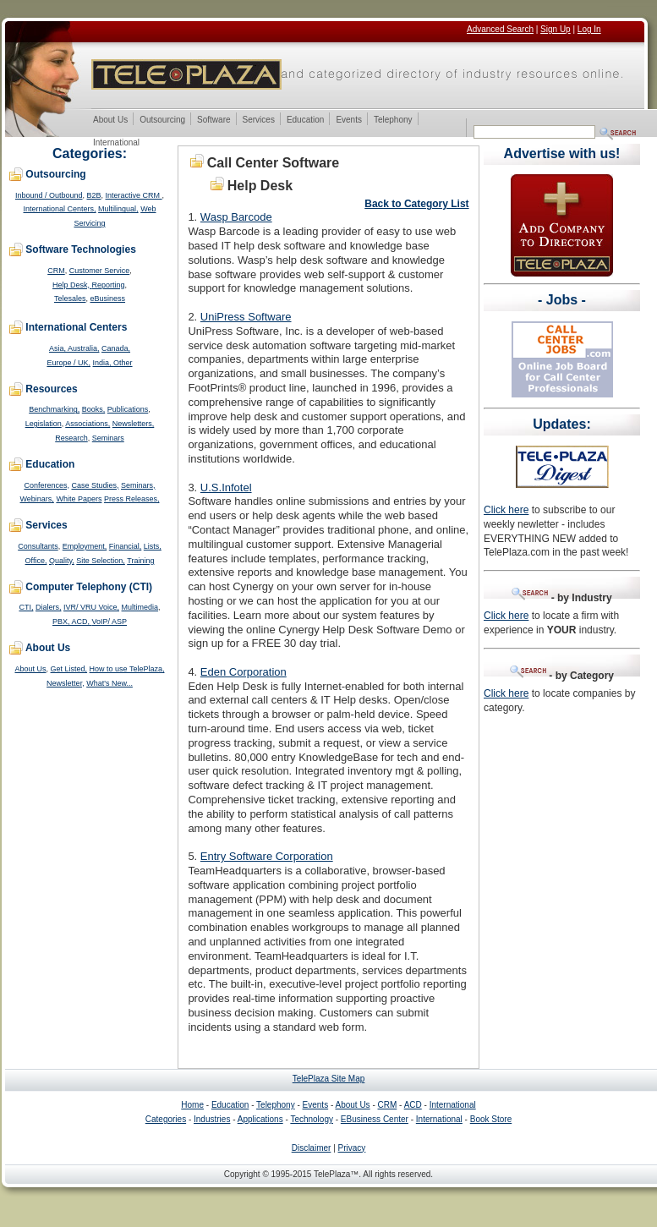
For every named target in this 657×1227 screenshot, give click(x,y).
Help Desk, (72, 285)
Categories (165, 1119)
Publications (128, 409)
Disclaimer (311, 1148)
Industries (212, 1119)
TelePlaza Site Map (329, 1078)
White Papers (78, 499)
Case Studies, (94, 485)
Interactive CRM (134, 195)
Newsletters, (133, 423)
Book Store (491, 1119)
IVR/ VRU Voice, (91, 607)
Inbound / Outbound (49, 195)
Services (258, 120)
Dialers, (49, 607)
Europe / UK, (68, 363)
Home (192, 1104)
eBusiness (108, 298)
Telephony (393, 120)
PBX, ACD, (72, 621)
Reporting (107, 285)
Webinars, (37, 499)
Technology (311, 1119)
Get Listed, (69, 669)
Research (71, 438)
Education (304, 120)
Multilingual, (118, 209)
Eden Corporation (243, 672)
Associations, (87, 423)
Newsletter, (66, 683)
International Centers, (60, 209)
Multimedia (140, 607)
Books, (94, 409)
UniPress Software (246, 316)
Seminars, (138, 485)
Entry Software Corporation (266, 856)
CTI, (26, 607)
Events (348, 120)
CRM (56, 270)
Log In (589, 29)
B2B (94, 195)
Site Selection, (100, 560)
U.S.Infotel (226, 487)
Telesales (70, 298)
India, (103, 363)
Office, (36, 560)
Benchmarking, (54, 409)
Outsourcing (162, 120)
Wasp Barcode (236, 217)
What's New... (109, 683)
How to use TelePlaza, (127, 669)
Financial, (125, 546)
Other (123, 363)
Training (140, 560)
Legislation (43, 423)
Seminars (108, 438)
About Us (110, 120)
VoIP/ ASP (110, 621)
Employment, (85, 546)
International (116, 143)
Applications (260, 1119)
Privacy (352, 1148)
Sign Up (555, 29)
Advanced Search (500, 29)
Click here (506, 510)
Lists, (153, 546)
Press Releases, (132, 499)
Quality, (61, 560)
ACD (413, 1104)
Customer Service (99, 270)
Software (213, 120)
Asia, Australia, (74, 348)
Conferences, (46, 485)
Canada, (115, 348)
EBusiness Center (374, 1119)
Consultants (38, 546)
